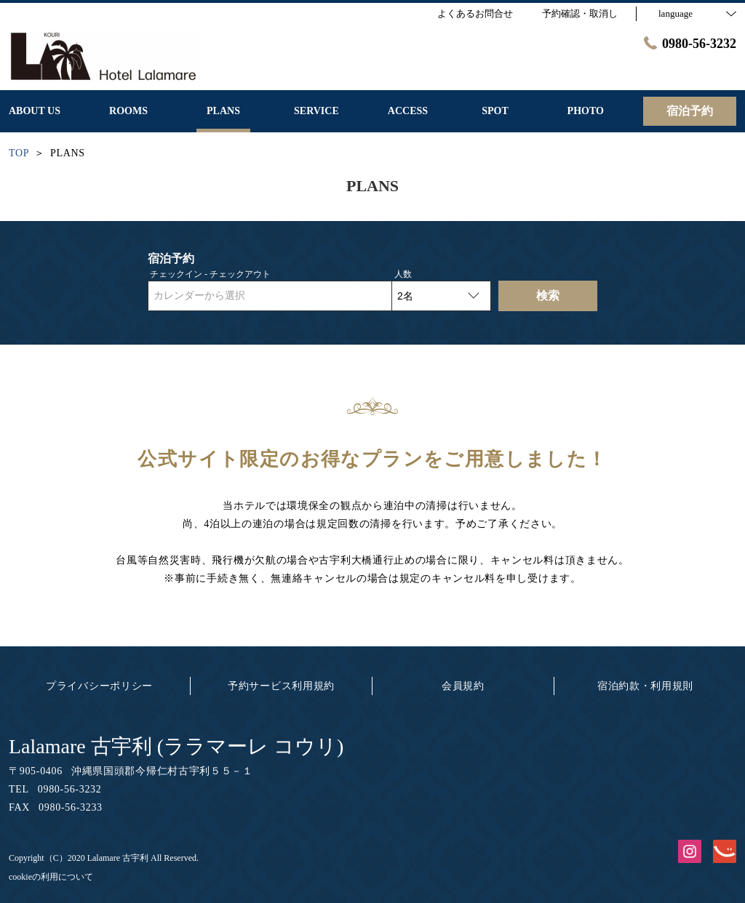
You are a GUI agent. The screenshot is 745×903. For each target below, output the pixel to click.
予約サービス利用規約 (281, 686)
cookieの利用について (51, 877)
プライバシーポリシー (99, 686)
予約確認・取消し (580, 13)
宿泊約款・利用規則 (645, 686)
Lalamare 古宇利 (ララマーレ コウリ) (176, 746)
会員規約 (463, 686)
